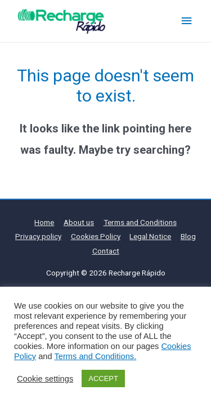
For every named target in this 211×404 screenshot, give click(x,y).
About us (79, 222)
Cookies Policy (95, 236)
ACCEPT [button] (103, 378)
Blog (188, 236)
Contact (105, 250)
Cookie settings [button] (45, 378)
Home (44, 222)
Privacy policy (38, 236)
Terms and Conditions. (95, 356)
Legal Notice (150, 236)
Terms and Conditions (140, 222)
